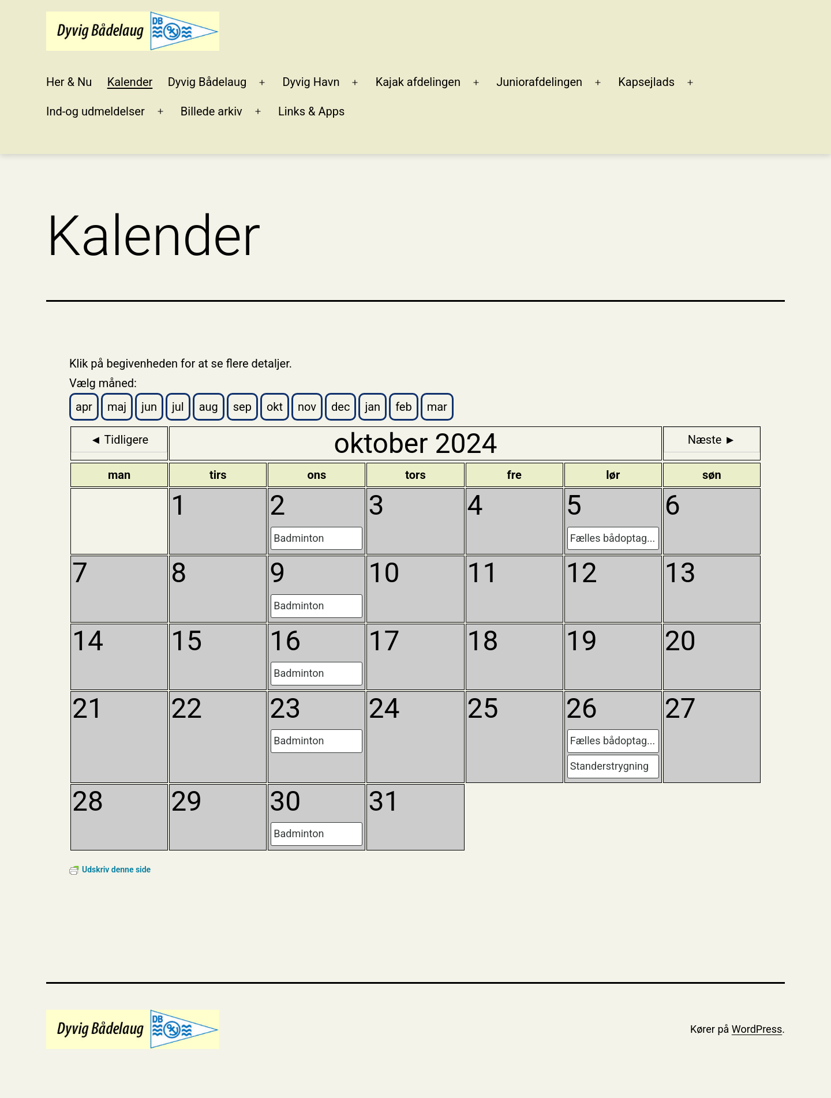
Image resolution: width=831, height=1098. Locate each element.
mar (437, 407)
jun (149, 407)
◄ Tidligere (119, 440)
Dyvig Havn (310, 82)
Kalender (130, 82)
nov (307, 407)
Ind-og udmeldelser (95, 111)
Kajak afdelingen (418, 82)
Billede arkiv (211, 111)
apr (84, 407)
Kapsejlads (646, 82)
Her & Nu (69, 82)
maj (116, 407)
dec (340, 407)
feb (403, 407)
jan (372, 407)
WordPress (757, 1029)
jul (178, 407)
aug (208, 407)
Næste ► (712, 440)
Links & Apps (311, 111)
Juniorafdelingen (539, 82)
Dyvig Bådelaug (207, 82)
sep (242, 407)
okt (275, 407)
